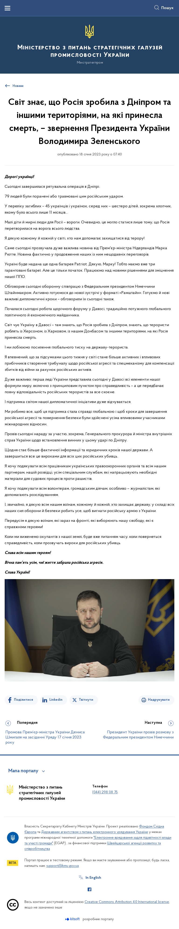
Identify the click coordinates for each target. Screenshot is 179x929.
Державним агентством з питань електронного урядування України (94, 832)
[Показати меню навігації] (7, 8)
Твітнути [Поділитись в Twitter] (86, 700)
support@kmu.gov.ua (62, 866)
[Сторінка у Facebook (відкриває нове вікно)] (89, 889)
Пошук (167, 8)
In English (93, 878)
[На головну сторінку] (89, 44)
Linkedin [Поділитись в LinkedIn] (55, 700)
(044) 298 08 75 (105, 792)
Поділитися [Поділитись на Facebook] (23, 700)
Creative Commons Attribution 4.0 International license (127, 902)
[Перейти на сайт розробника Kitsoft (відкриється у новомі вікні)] (72, 919)
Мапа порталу (23, 771)
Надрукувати (159, 700)
